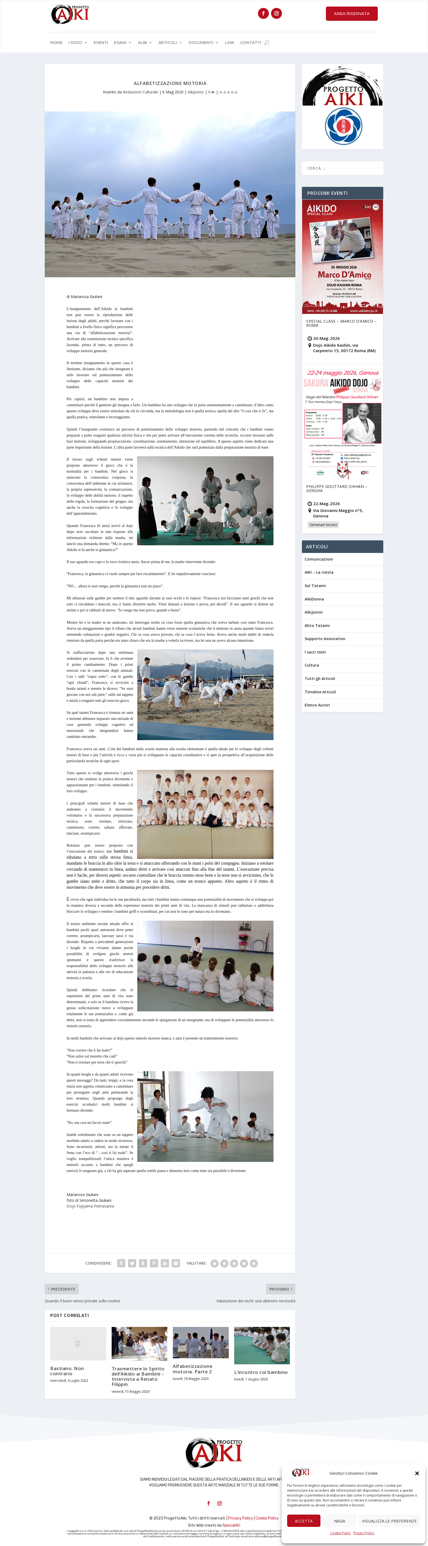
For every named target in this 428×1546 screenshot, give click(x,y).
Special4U (231, 1525)
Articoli (167, 42)
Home (56, 42)
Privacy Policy (363, 1533)
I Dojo (75, 42)
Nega (339, 1521)
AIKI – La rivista (319, 572)
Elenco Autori (317, 705)
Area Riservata (352, 13)
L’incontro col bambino (261, 1372)
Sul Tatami (315, 585)
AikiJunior (196, 92)
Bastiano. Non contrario (67, 1371)
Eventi (101, 42)
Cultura (312, 665)
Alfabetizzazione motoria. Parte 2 (192, 1368)
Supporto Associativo (325, 638)
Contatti (250, 42)
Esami (120, 42)
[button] (417, 1473)
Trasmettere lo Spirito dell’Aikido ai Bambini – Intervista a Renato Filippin (138, 1376)
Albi (142, 42)
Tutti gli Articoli (320, 678)
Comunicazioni (319, 559)
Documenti (201, 42)
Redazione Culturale (140, 92)
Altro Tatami (317, 625)
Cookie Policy (340, 1533)
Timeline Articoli (320, 691)
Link (229, 42)
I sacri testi (315, 652)
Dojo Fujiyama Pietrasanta (90, 1206)
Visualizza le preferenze (389, 1521)
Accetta (304, 1521)
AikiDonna (314, 599)
